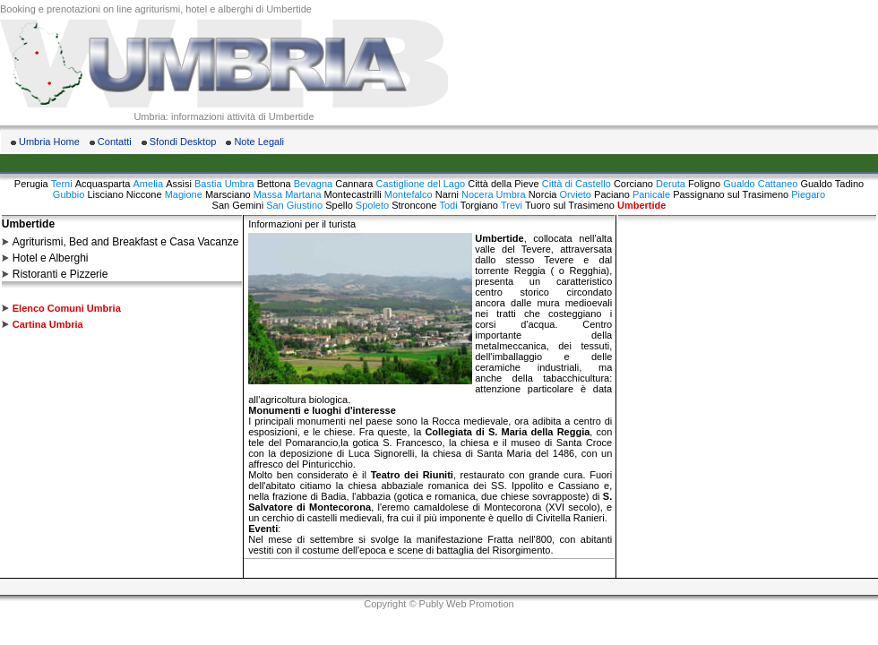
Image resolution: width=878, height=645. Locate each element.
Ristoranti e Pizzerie (60, 274)
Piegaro (808, 194)
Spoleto (372, 205)
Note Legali (259, 141)
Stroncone (414, 205)
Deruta (670, 183)
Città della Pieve (503, 183)
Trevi (511, 205)
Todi (448, 205)
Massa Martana (288, 194)
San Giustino (294, 205)
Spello (339, 205)
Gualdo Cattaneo (760, 183)
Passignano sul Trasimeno (730, 194)
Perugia (31, 183)
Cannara (354, 183)
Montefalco (408, 194)
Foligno (704, 183)
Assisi (179, 183)
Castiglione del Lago (420, 183)
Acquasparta (103, 183)
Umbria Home (49, 141)
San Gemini (237, 205)
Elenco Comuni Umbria (67, 308)
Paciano (612, 194)
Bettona (274, 183)
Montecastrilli (353, 194)
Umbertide (641, 205)
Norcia (543, 194)
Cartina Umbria (48, 324)
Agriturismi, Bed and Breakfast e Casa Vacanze (126, 242)
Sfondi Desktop (183, 141)
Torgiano (479, 205)
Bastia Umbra (224, 183)
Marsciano (228, 194)
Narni (447, 194)
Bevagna (313, 183)
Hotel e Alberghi (51, 258)
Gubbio (68, 194)
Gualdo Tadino (832, 183)
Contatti (115, 141)
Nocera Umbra (493, 194)
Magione (183, 194)
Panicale (651, 194)
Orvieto (575, 194)
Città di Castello (576, 183)
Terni (62, 183)
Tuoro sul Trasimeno (570, 205)
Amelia (148, 183)
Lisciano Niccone (124, 194)
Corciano (633, 183)
